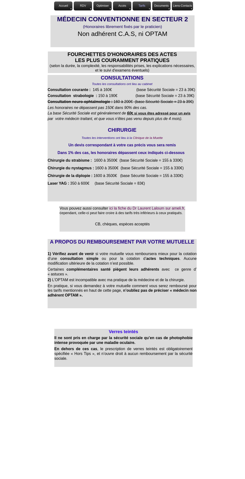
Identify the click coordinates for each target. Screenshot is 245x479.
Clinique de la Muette (148, 138)
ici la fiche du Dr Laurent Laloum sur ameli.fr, (147, 208)
